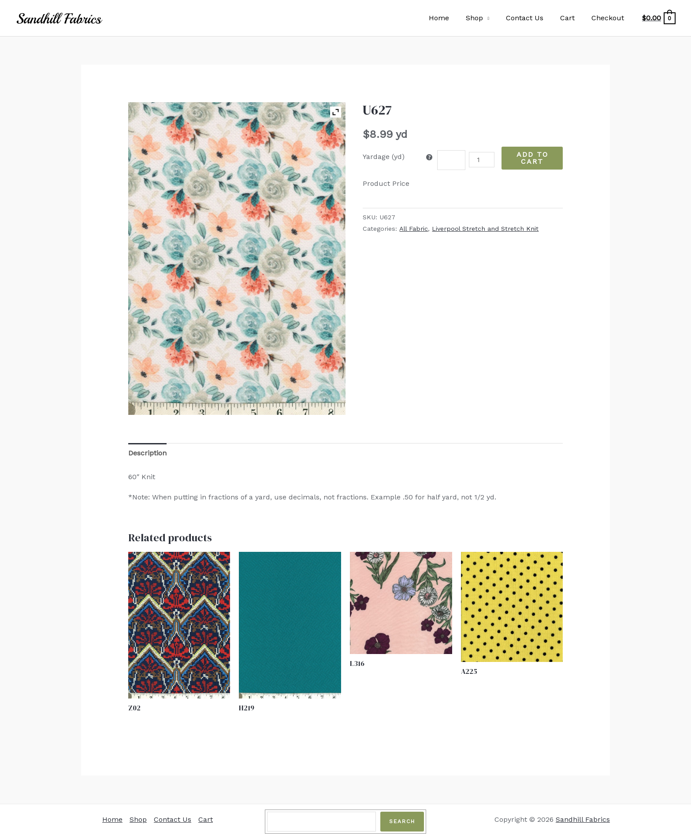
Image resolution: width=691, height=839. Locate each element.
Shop (483, 18)
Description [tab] (147, 453)
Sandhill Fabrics (583, 819)
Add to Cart (532, 158)
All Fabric (413, 228)
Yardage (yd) (384, 156)
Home (451, 18)
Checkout (609, 18)
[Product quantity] (481, 159)
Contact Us (531, 18)
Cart (571, 18)
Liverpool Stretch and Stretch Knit (485, 228)
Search (402, 821)
